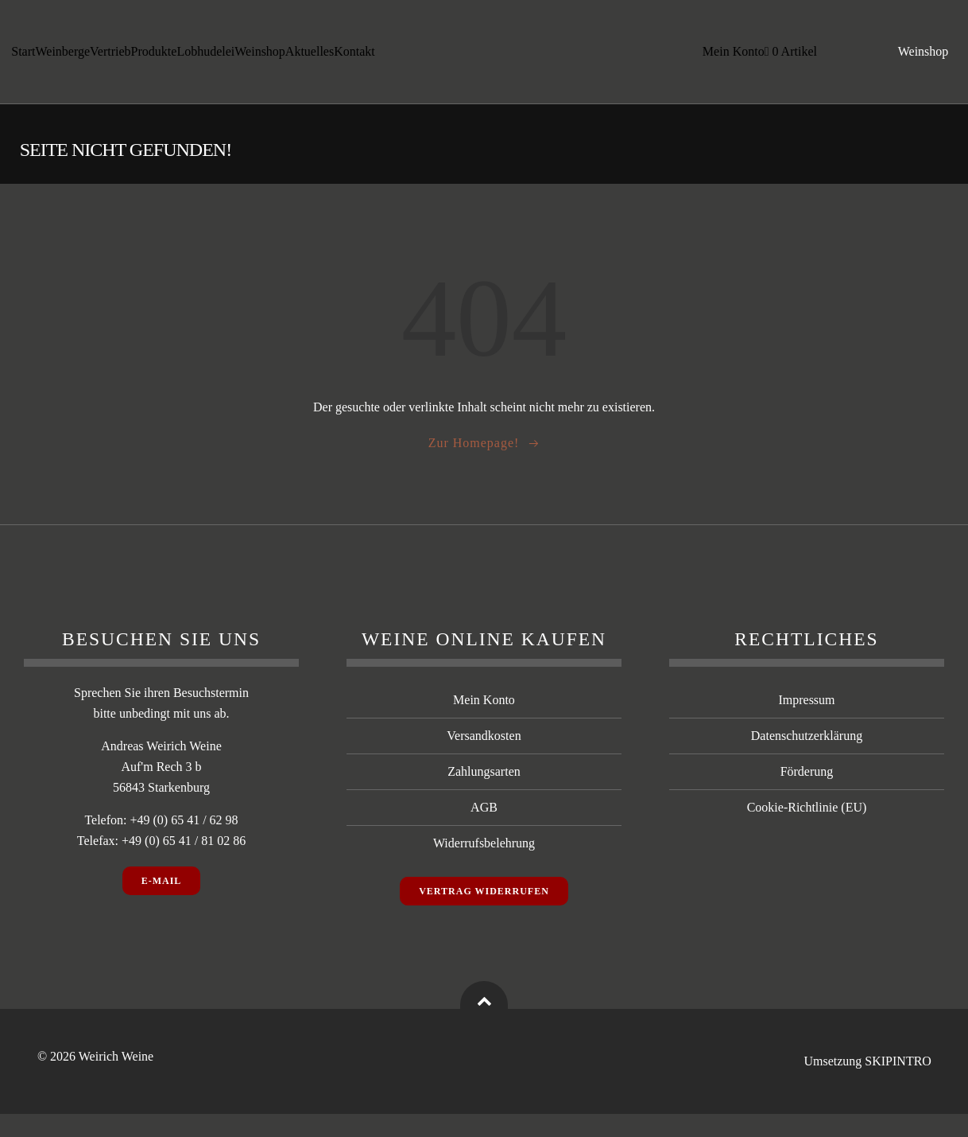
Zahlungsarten (484, 795)
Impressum (806, 723)
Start (24, 47)
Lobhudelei (206, 47)
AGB (484, 831)
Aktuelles (310, 47)
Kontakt (32, 66)
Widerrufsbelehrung (484, 867)
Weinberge (63, 47)
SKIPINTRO (898, 1085)
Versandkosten (484, 759)
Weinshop (260, 47)
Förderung (807, 795)
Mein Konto (731, 57)
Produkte (154, 47)
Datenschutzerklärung (806, 759)
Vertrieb (111, 47)
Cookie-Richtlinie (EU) (807, 831)
